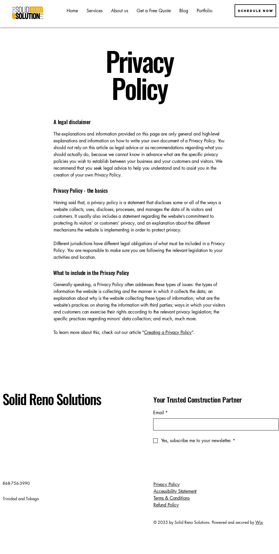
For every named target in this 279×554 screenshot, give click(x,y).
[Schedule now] (255, 10)
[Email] (214, 424)
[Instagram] (16, 515)
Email (160, 412)
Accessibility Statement (174, 491)
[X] (26, 515)
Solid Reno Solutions (52, 399)
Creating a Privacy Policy (168, 332)
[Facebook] (6, 515)
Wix (259, 522)
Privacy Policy (166, 484)
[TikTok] (36, 515)
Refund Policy (166, 505)
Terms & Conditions (171, 498)
